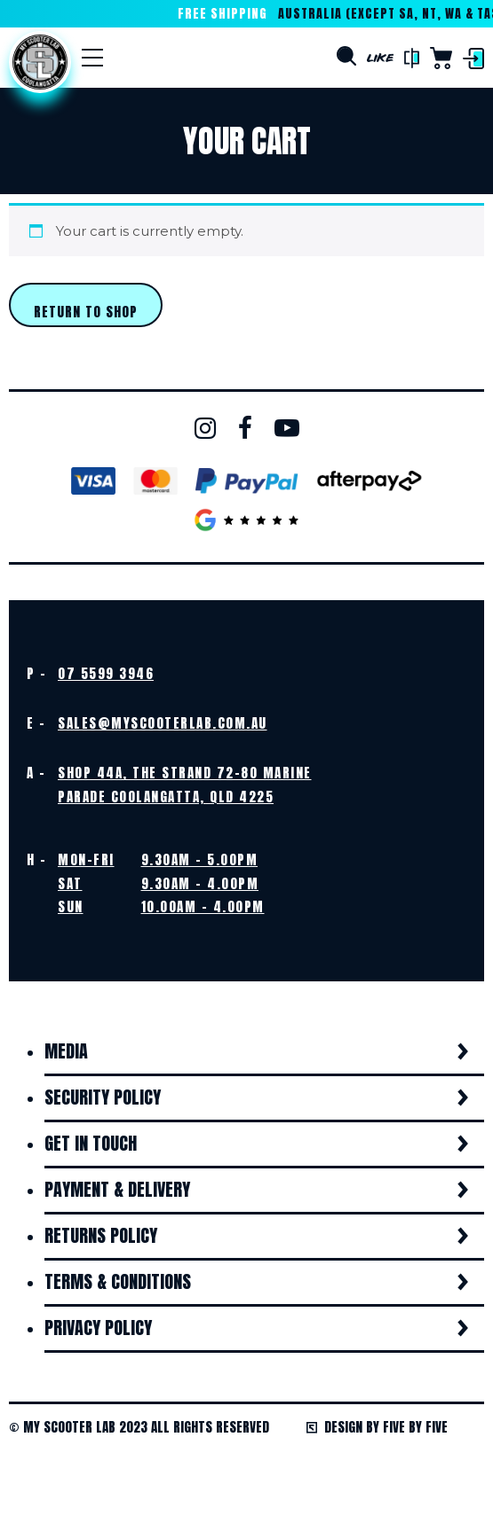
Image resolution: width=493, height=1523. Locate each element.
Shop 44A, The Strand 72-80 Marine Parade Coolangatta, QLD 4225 (185, 784)
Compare (411, 58)
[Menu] (92, 57)
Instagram (205, 428)
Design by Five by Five (377, 1427)
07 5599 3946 (106, 673)
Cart (441, 58)
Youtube (286, 428)
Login (473, 58)
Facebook (245, 428)
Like (380, 58)
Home (40, 62)
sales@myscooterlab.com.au (162, 723)
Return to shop (86, 311)
